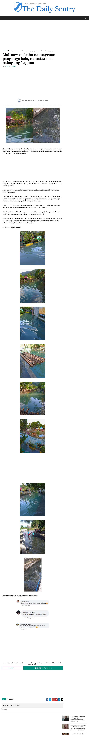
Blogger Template (32, 732)
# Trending (10, 704)
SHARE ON (41, 673)
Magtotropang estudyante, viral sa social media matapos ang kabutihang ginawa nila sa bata (78, 104)
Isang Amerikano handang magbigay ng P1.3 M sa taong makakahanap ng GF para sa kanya (77, 26)
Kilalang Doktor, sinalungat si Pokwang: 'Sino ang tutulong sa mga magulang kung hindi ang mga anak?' (78, 34)
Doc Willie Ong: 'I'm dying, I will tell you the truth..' (78, 41)
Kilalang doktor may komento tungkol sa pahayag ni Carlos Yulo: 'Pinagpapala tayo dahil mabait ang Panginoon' (73, 51)
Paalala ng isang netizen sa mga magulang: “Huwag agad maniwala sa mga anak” (78, 78)
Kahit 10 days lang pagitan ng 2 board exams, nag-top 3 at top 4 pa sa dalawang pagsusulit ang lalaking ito (78, 87)
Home (4, 51)
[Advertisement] (31, 35)
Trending (10, 51)
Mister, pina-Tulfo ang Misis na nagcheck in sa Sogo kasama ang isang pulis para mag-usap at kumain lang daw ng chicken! (74, 61)
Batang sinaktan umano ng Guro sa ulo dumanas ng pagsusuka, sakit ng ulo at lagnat (77, 95)
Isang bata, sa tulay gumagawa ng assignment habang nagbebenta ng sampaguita (77, 71)
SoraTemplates (13, 732)
